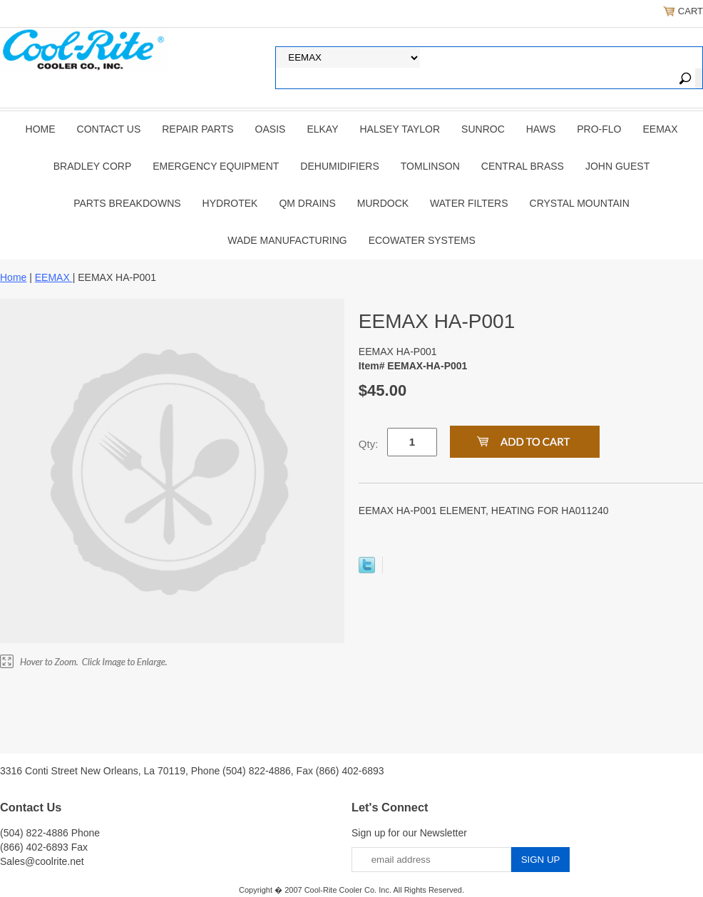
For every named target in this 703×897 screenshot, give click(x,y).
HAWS (540, 129)
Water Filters (469, 203)
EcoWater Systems (422, 240)
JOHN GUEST (617, 166)
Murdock (383, 203)
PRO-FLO (599, 129)
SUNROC (483, 129)
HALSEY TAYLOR (400, 129)
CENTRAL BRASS (522, 166)
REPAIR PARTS (197, 129)
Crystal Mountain (580, 203)
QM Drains (307, 203)
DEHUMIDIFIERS (339, 166)
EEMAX (659, 129)
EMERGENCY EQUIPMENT (216, 166)
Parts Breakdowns (126, 203)
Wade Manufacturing (287, 240)
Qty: (369, 444)
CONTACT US (109, 129)
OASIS (270, 129)
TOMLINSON (430, 166)
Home (41, 129)
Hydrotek (230, 203)
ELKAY (322, 129)
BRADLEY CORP (92, 166)
